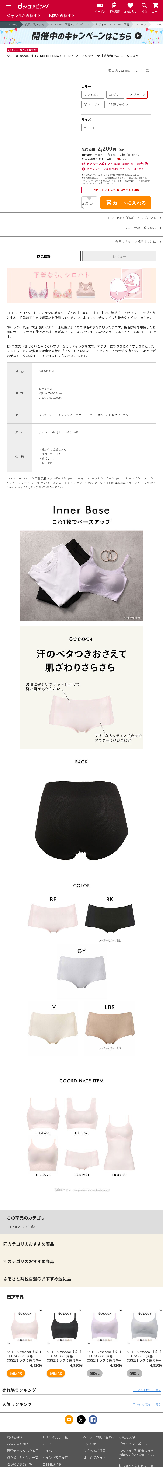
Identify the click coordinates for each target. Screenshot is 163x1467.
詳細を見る (16, 1373)
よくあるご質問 (94, 1450)
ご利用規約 (127, 1437)
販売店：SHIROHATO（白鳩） (129, 70)
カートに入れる (125, 203)
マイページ (50, 1450)
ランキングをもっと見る (147, 1390)
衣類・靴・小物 (34, 24)
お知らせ (89, 1444)
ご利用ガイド (52, 1464)
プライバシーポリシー (135, 1444)
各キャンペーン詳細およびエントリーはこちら (116, 169)
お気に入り (88, 205)
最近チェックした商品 (23, 1450)
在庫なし (95, 1373)
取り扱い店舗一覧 (19, 1464)
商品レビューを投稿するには (135, 241)
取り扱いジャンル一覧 (22, 1457)
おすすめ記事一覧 (55, 1437)
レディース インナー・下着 (112, 24)
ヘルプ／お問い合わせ (99, 1437)
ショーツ (140, 24)
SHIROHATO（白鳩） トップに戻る (131, 217)
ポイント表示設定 (55, 1457)
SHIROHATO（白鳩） (22, 1226)
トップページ (10, 24)
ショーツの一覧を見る (140, 227)
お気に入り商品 (18, 1444)
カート (47, 1444)
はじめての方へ (94, 1457)
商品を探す (15, 1437)
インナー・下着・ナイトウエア (70, 24)
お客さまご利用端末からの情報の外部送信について (136, 1454)
